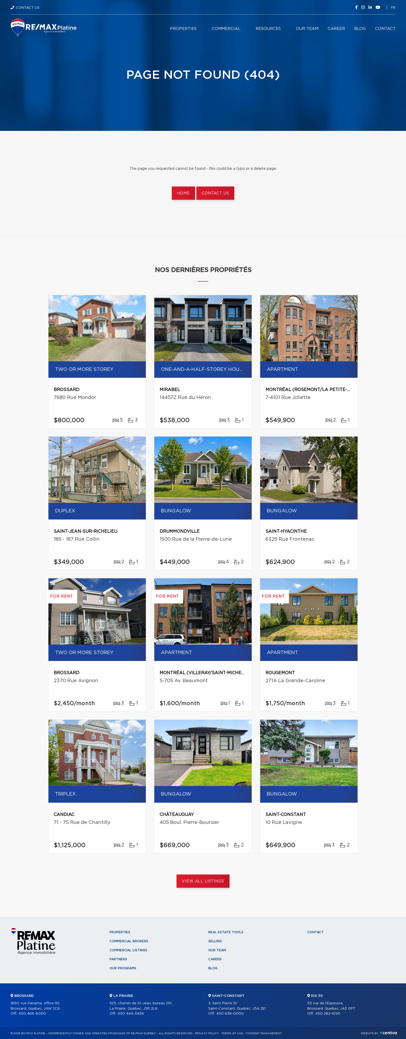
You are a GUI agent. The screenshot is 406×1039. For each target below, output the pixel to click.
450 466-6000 (32, 1013)
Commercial (226, 29)
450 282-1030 (327, 1013)
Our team (307, 29)
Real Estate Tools (225, 932)
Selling (215, 941)
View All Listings (203, 881)
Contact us (215, 193)
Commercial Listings (128, 950)
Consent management (264, 1033)
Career (336, 29)
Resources (268, 29)
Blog (360, 29)
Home (183, 193)
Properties (183, 29)
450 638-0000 (230, 1013)
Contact (385, 29)
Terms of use (232, 1033)
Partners (118, 959)
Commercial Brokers (129, 941)
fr (393, 8)
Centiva (388, 1032)
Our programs (123, 968)
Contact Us (27, 8)
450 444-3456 (131, 1013)
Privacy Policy (207, 1033)
